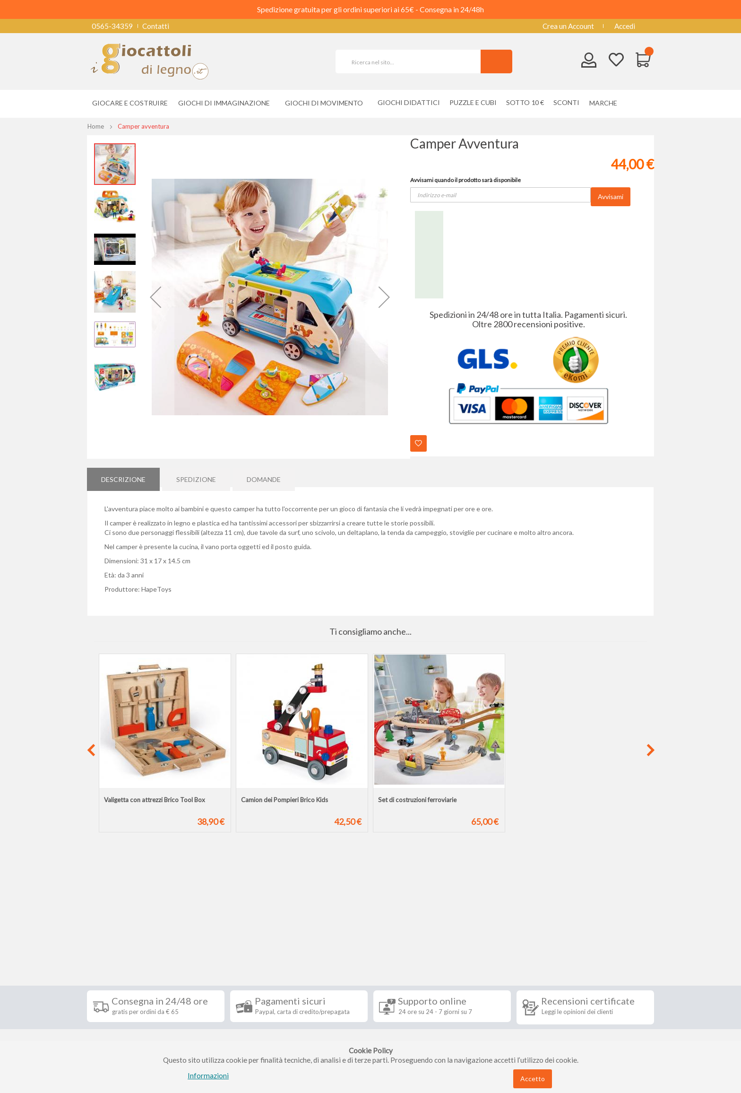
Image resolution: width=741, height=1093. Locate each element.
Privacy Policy (116, 1011)
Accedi (624, 26)
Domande (264, 477)
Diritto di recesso (121, 983)
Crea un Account (568, 26)
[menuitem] (606, 102)
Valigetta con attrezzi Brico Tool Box (154, 800)
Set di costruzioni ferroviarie (417, 800)
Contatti (155, 26)
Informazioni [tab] (121, 932)
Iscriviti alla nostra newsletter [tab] (441, 932)
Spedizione (196, 477)
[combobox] (412, 61)
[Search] (496, 61)
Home (95, 126)
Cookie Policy (116, 1025)
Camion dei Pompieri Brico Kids (284, 800)
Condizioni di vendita (127, 968)
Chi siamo (109, 1039)
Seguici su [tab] (210, 932)
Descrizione (123, 477)
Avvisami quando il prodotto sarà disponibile (465, 180)
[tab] (123, 477)
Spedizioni (110, 954)
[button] (155, 297)
